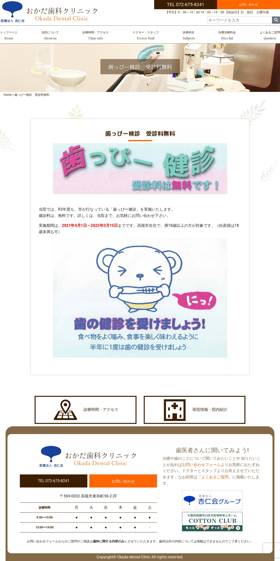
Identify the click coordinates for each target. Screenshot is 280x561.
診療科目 (189, 36)
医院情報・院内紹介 (194, 410)
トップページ (8, 36)
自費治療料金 (227, 36)
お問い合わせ (248, 4)
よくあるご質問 (270, 36)
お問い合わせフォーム (201, 464)
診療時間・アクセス (96, 36)
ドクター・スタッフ (146, 36)
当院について (50, 36)
